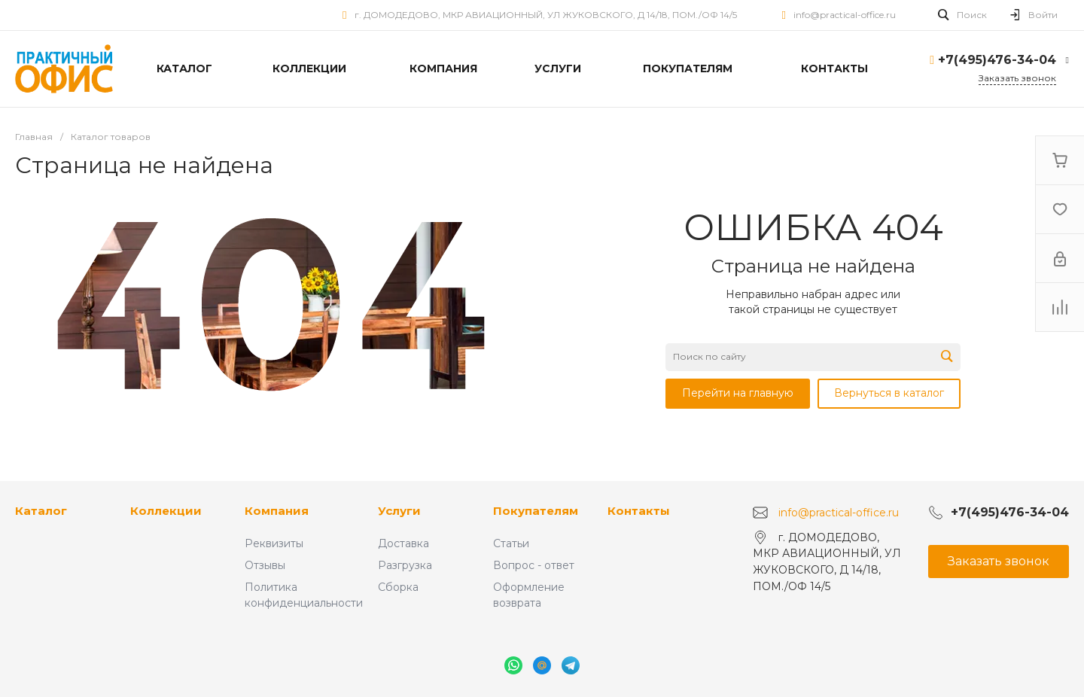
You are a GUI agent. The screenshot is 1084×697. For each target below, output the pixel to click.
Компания (277, 511)
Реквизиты (274, 543)
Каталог (41, 511)
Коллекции (166, 511)
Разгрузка (405, 565)
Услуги (399, 511)
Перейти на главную (737, 393)
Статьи (511, 543)
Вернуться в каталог (889, 393)
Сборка (398, 587)
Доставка (403, 543)
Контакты (638, 511)
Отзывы (265, 565)
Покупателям (535, 511)
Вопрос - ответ (533, 565)
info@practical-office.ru (844, 14)
